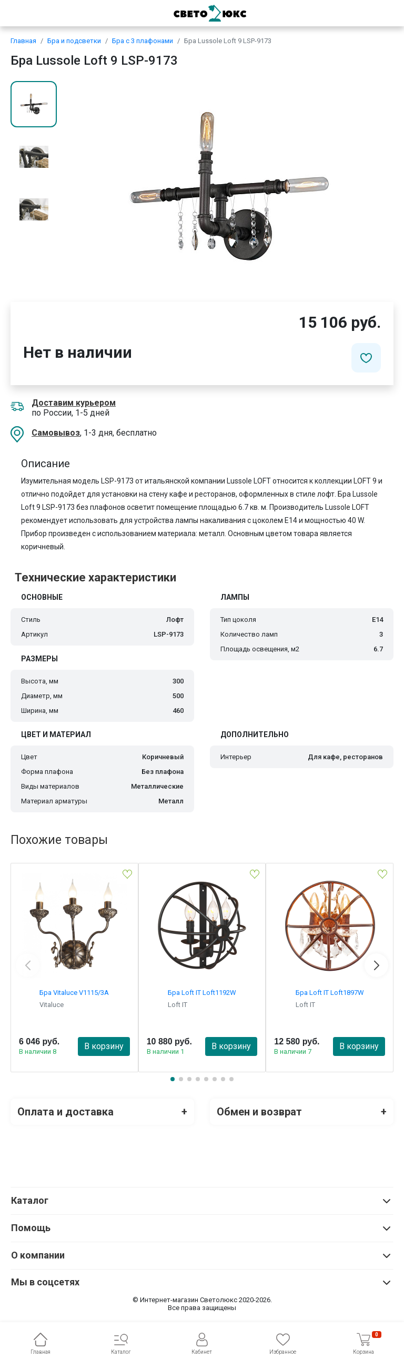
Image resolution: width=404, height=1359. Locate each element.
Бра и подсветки (74, 41)
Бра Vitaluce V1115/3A (74, 992)
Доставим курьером (74, 403)
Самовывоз (56, 433)
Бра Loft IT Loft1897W (330, 992)
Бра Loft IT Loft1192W (202, 992)
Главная (23, 41)
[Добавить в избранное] (366, 358)
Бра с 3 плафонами (142, 41)
